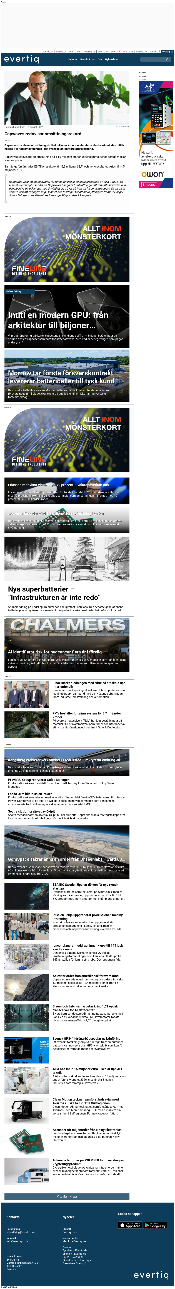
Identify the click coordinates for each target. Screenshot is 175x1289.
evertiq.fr (128, 51)
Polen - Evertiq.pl (72, 1257)
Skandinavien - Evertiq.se (77, 1260)
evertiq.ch (61, 51)
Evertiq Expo (87, 59)
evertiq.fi (116, 51)
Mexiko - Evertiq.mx (74, 1241)
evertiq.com (75, 51)
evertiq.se (167, 51)
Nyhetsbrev (111, 59)
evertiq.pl (155, 51)
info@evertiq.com (17, 1241)
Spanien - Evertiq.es (74, 1253)
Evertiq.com (69, 1232)
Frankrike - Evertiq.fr (74, 1263)
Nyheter (72, 59)
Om (100, 59)
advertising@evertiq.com (21, 1232)
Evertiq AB (21, 59)
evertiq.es (103, 51)
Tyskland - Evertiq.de (74, 1250)
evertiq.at (48, 51)
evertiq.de (89, 51)
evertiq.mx (141, 51)
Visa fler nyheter (67, 1196)
